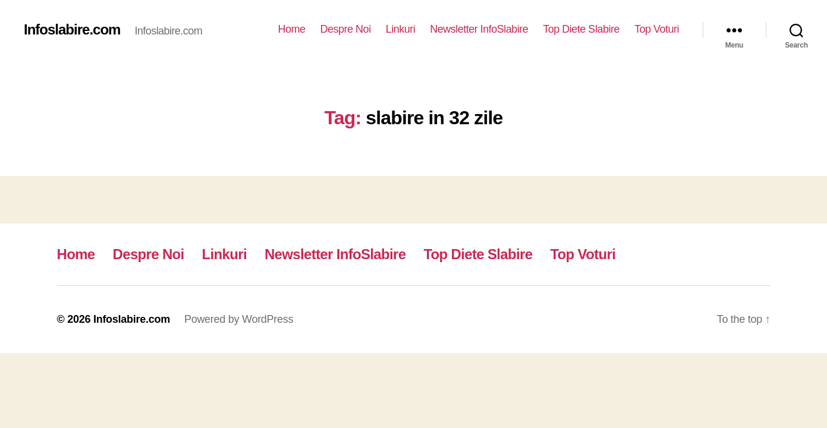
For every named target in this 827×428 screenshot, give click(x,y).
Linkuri (401, 29)
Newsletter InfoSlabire (479, 29)
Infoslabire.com (72, 30)
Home (292, 29)
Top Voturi (656, 29)
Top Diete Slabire (581, 29)
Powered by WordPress (238, 319)
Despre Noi (345, 29)
